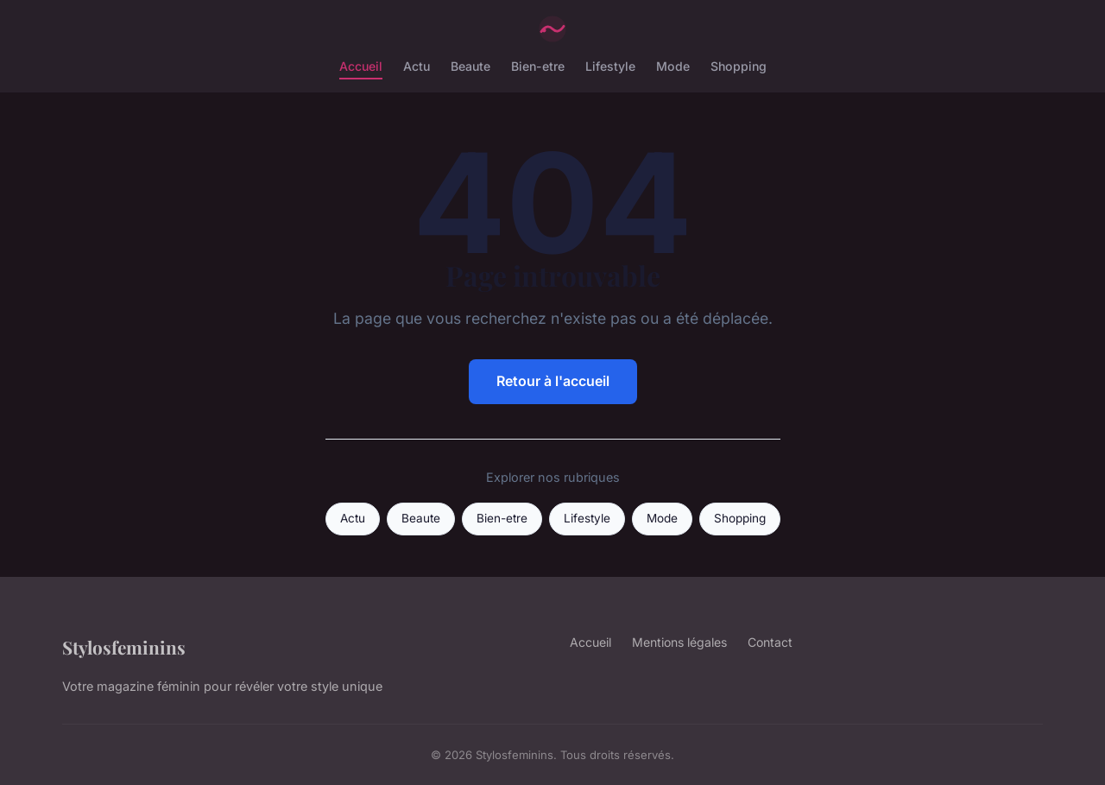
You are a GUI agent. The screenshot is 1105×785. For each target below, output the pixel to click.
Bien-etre (538, 66)
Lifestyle (610, 66)
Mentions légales (679, 642)
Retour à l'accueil (552, 380)
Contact (770, 642)
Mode (673, 66)
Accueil (360, 66)
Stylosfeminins (124, 647)
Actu (416, 66)
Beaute (470, 66)
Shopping (738, 66)
